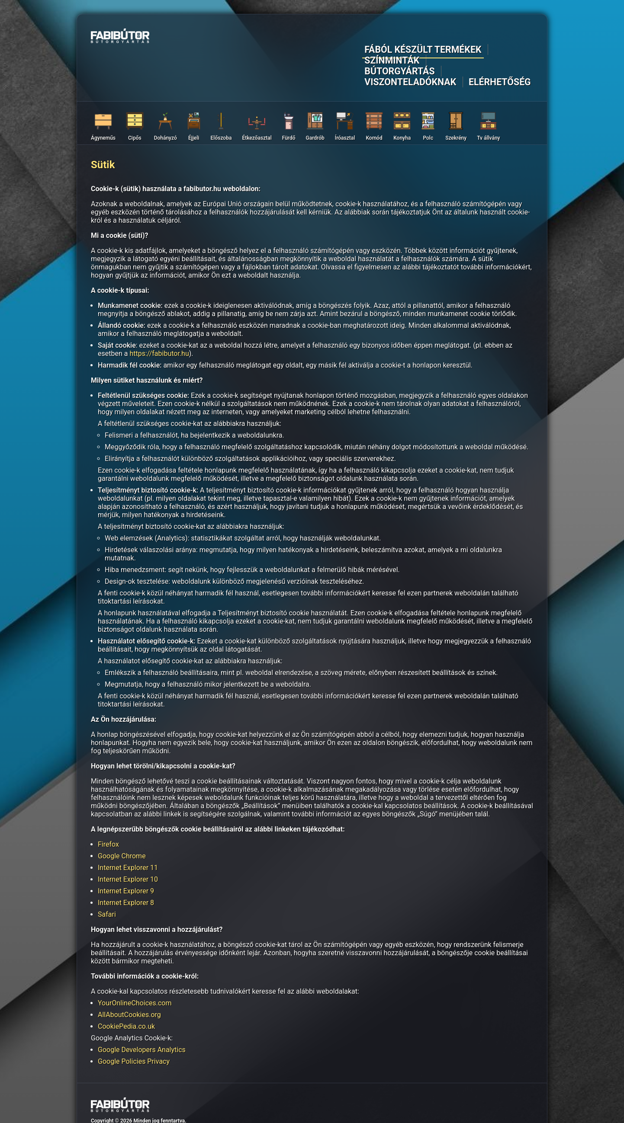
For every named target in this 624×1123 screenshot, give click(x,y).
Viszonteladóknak (444, 37)
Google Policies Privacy (134, 1020)
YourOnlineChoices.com (135, 961)
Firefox (108, 803)
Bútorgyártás (375, 37)
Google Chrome (122, 814)
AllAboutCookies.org (129, 973)
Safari (107, 873)
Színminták (320, 37)
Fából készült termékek (249, 37)
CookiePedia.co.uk (126, 985)
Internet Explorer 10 (128, 838)
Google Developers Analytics (142, 1008)
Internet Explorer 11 (128, 826)
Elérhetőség (509, 37)
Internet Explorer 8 (126, 861)
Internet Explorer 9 (126, 849)
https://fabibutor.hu (159, 312)
